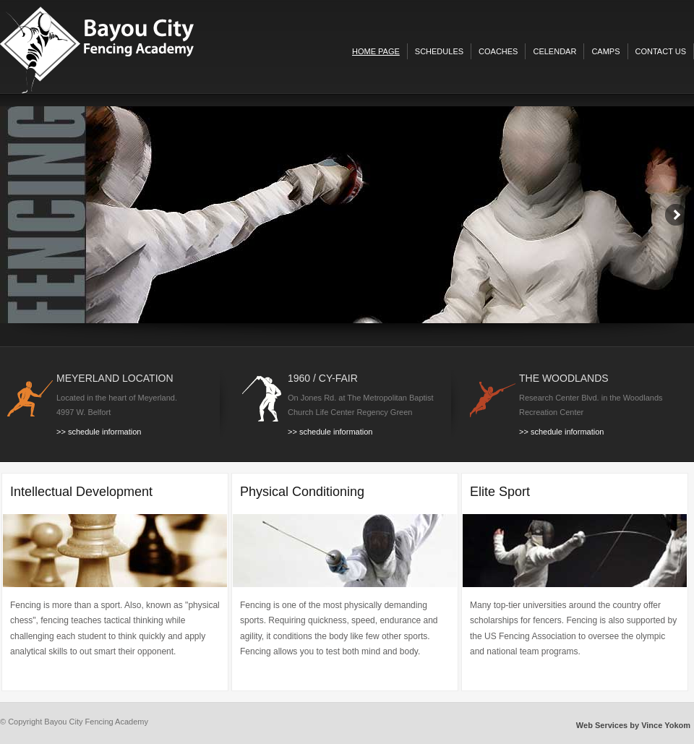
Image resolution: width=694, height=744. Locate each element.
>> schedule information (98, 431)
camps (605, 51)
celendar (554, 51)
